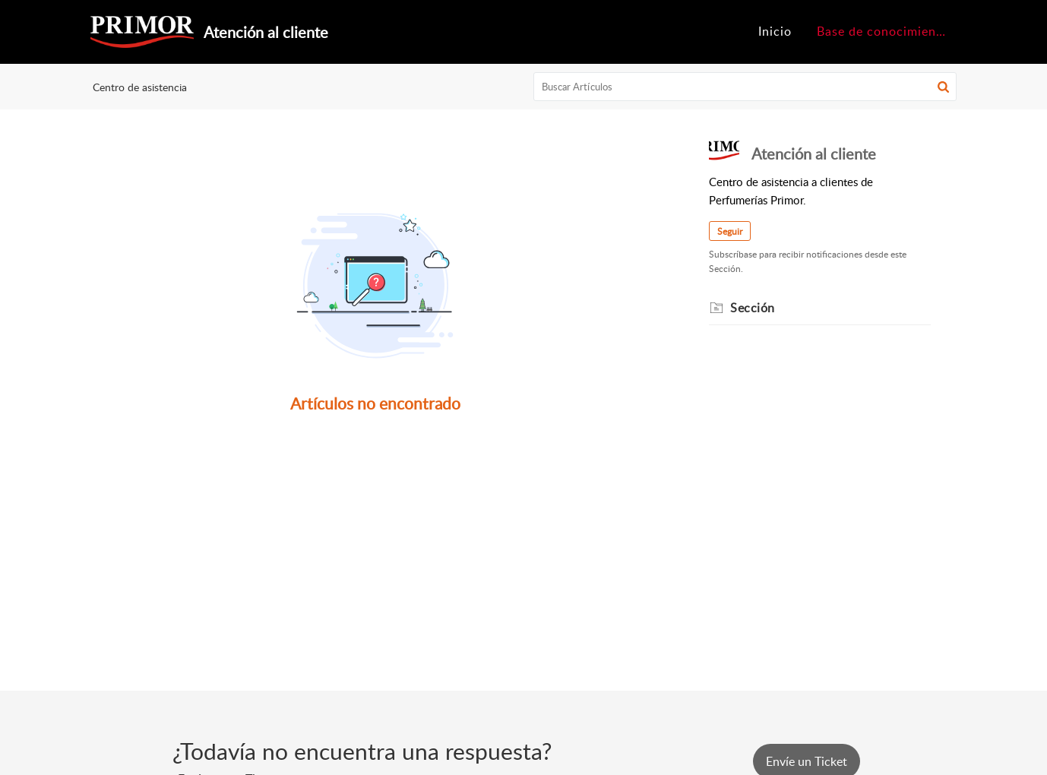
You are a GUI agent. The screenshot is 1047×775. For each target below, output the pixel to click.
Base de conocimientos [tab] (886, 31)
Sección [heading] (752, 307)
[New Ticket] (806, 761)
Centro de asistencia (140, 87)
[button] (943, 87)
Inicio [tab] (775, 31)
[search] (745, 86)
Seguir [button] (729, 231)
